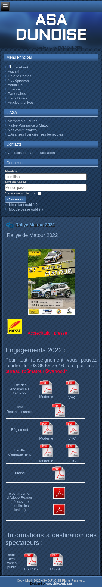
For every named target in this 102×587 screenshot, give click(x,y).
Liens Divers (17, 98)
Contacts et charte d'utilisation (31, 153)
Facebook (19, 67)
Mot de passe (15, 182)
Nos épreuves (19, 81)
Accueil (13, 72)
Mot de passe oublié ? (26, 209)
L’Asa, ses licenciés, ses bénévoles (35, 134)
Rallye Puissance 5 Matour (29, 125)
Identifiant (12, 171)
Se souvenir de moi (20, 193)
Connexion (15, 199)
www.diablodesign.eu (59, 583)
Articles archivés (21, 103)
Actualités (15, 85)
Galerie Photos (19, 76)
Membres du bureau (23, 121)
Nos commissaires (22, 130)
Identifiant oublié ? (23, 205)
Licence (14, 89)
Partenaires (17, 94)
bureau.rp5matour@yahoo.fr (36, 371)
